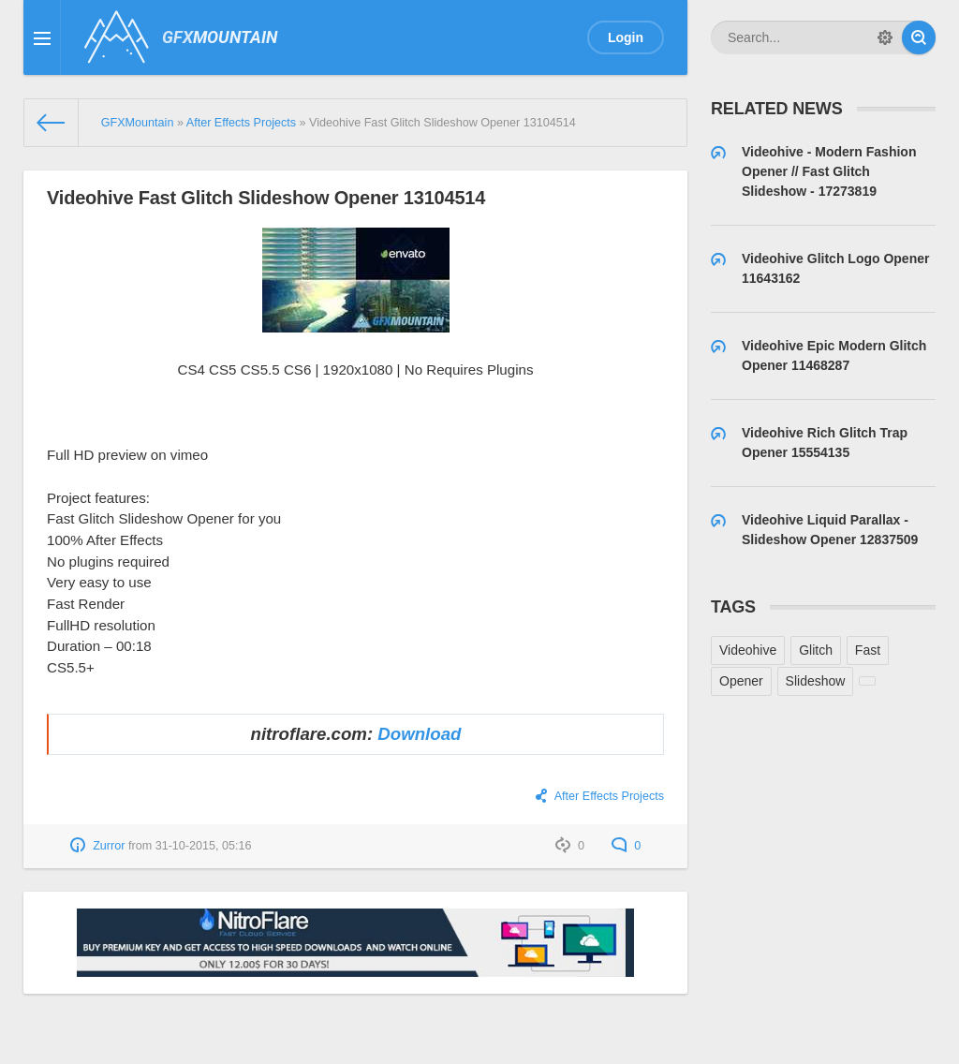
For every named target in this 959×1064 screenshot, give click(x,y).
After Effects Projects (609, 796)
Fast (867, 650)
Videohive (747, 650)
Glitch (816, 650)
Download (419, 734)
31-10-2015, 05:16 (203, 845)
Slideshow (816, 680)
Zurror (109, 845)
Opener (741, 680)
